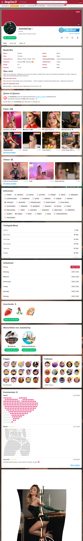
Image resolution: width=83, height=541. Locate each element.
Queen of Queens (41, 96)
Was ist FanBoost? (74, 33)
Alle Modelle (5, 5)
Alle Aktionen (32, 5)
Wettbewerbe (41, 5)
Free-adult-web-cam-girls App (56, 5)
